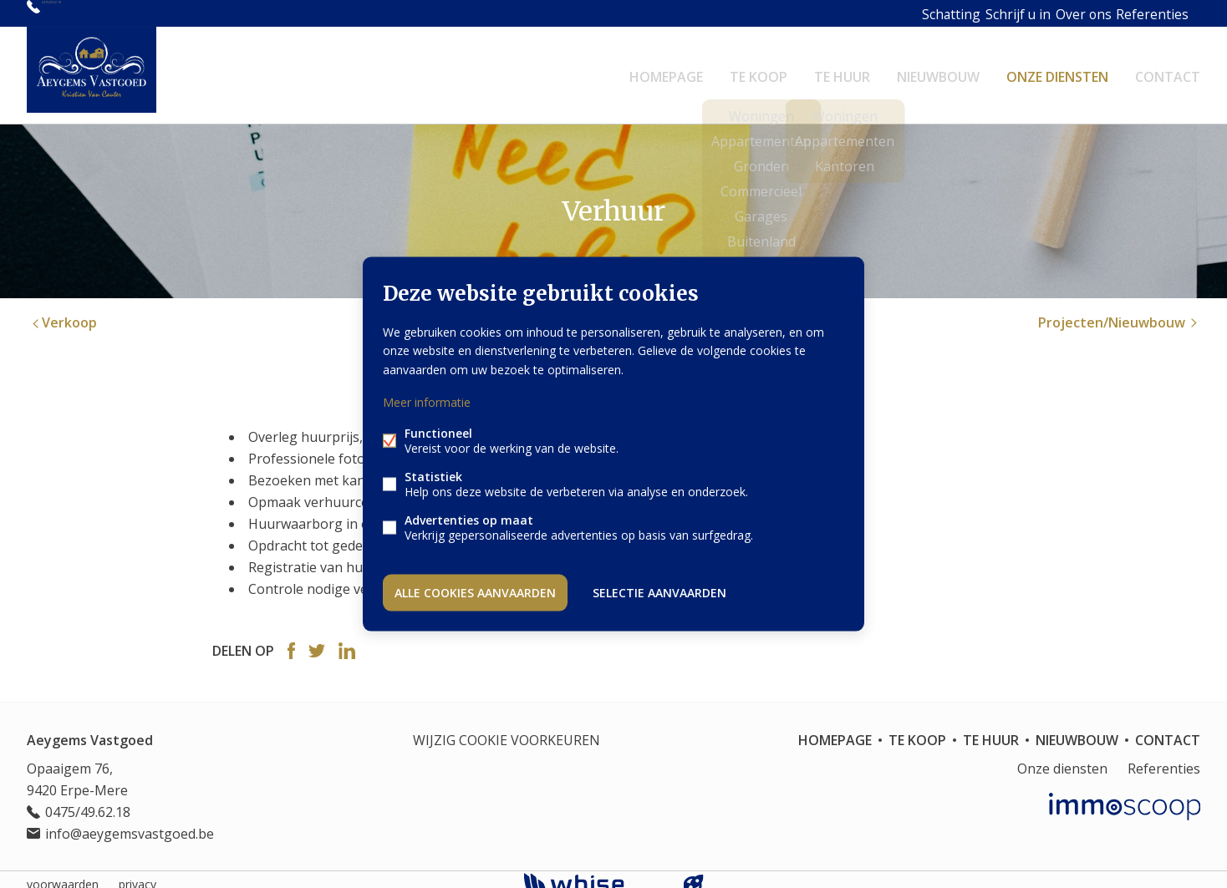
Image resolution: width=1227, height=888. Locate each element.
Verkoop (63, 312)
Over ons (1043, 13)
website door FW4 (694, 874)
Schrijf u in (971, 13)
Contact (1167, 70)
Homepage (666, 70)
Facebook (291, 641)
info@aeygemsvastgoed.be (129, 823)
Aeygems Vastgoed (90, 730)
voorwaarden (63, 874)
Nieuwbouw (938, 70)
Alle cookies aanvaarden (475, 589)
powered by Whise (594, 873)
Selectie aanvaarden (659, 589)
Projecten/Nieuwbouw (1119, 312)
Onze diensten (1057, 70)
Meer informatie (427, 404)
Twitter (316, 641)
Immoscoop (1124, 796)
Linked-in (347, 641)
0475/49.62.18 (85, 13)
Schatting (898, 13)
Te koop (758, 70)
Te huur (842, 70)
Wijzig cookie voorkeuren (506, 730)
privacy (137, 874)
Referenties (1119, 13)
